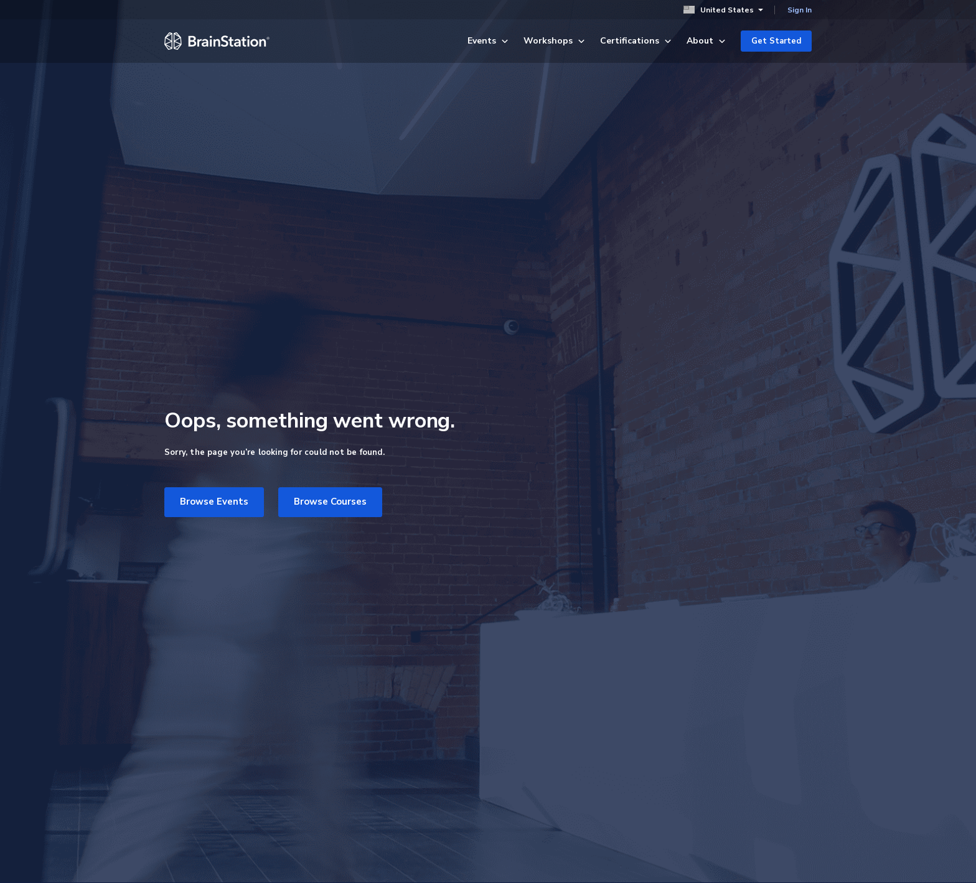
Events (488, 41)
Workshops (554, 41)
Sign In (799, 10)
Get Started (776, 41)
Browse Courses (330, 501)
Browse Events (214, 501)
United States (723, 10)
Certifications (636, 41)
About (706, 41)
